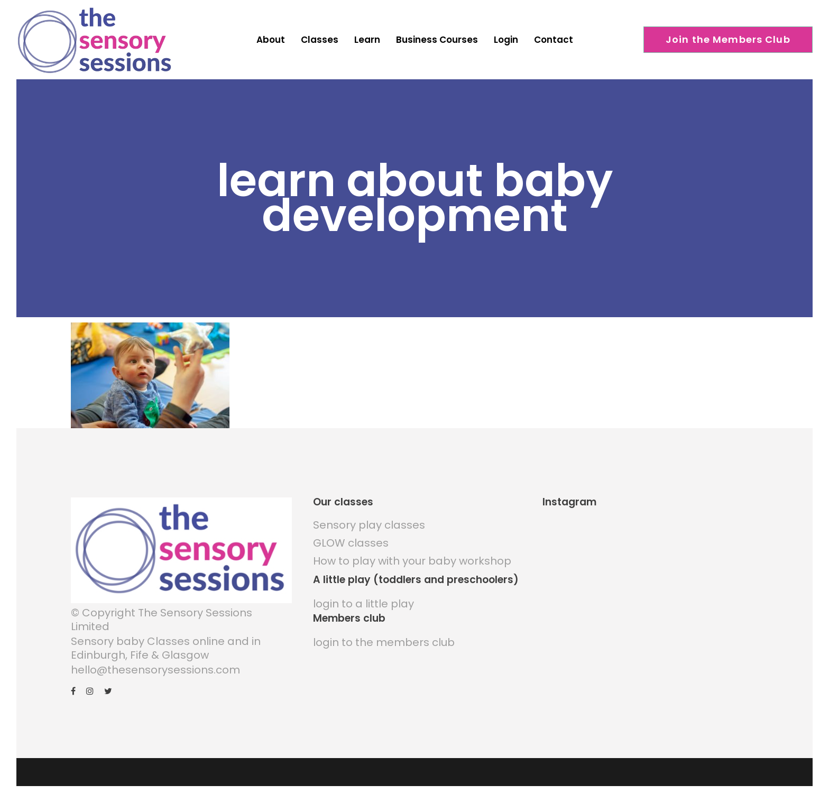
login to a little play (363, 603)
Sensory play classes (369, 525)
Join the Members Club (728, 39)
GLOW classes (351, 543)
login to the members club (384, 642)
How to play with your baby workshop (412, 560)
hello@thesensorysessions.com (155, 669)
